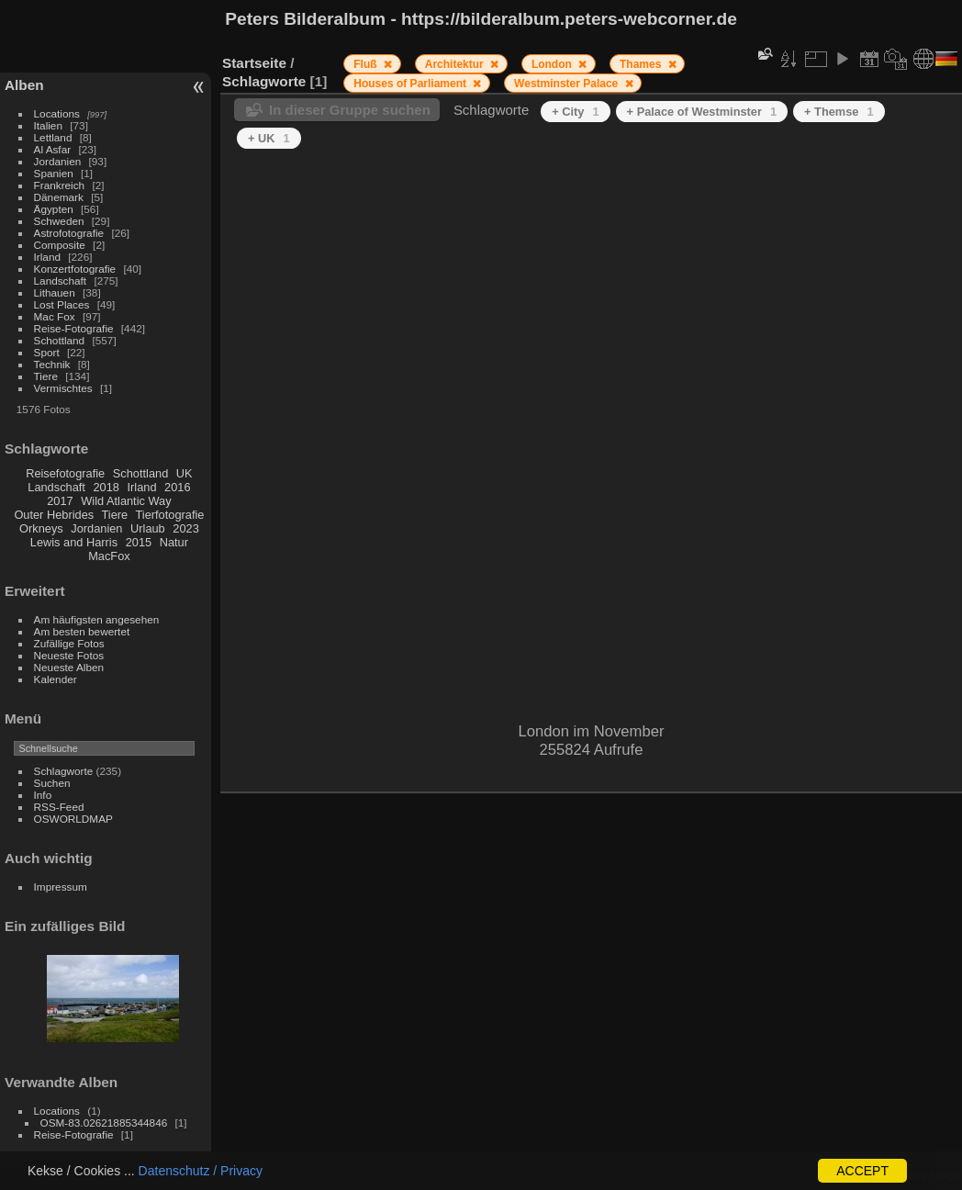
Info (43, 795)
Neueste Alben (69, 667)
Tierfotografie (170, 515)
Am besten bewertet (82, 631)
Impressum (60, 886)
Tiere (46, 376)
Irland (47, 257)
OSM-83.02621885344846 (104, 1122)
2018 (105, 487)
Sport (47, 352)
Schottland (59, 340)
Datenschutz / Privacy (201, 1170)
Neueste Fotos (69, 655)
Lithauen (54, 292)
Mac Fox (54, 316)
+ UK (269, 138)
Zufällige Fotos (69, 643)
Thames (642, 64)
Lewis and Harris (73, 542)
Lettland (53, 137)
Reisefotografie (65, 473)
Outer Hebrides (54, 515)
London (553, 64)
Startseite (254, 63)
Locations (57, 113)
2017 (60, 501)
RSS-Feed (59, 807)
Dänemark (59, 197)
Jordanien (58, 161)
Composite (59, 245)
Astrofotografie (69, 233)
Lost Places (62, 304)
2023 (185, 528)
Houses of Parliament (411, 83)
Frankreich (59, 185)
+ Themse (839, 111)
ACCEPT (862, 1170)
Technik (52, 364)
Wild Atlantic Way (126, 501)
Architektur (456, 64)
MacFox (109, 556)
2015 (138, 542)
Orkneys (41, 528)
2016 (177, 487)
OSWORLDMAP (73, 819)
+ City (575, 111)
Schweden (59, 221)
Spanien (53, 173)
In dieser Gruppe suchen (350, 110)
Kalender (55, 679)
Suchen (52, 783)
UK (184, 473)
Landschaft (60, 280)
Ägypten (53, 209)
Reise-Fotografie (74, 328)
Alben (24, 85)
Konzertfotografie (75, 269)
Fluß (366, 64)
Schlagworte (64, 771)
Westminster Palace (567, 83)
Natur (174, 542)
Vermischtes (63, 388)
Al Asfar (53, 149)
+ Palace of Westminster (702, 111)
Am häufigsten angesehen (97, 619)
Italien (48, 125)
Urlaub (147, 528)
